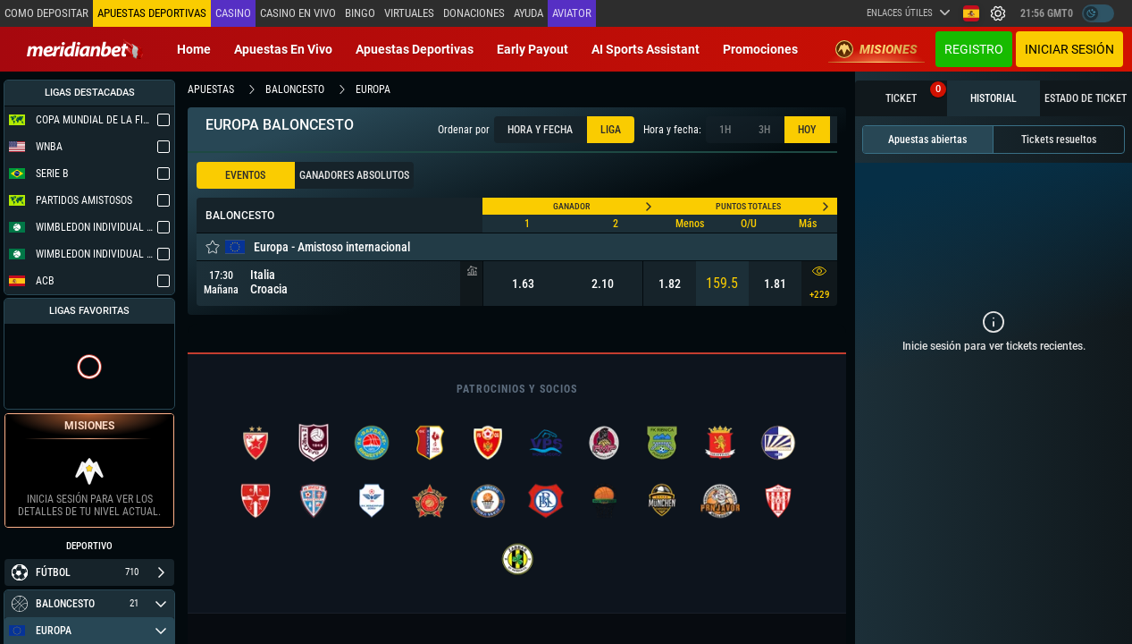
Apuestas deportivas (415, 49)
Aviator (571, 13)
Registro (973, 49)
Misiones (876, 49)
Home (194, 49)
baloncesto (294, 89)
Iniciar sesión (1069, 49)
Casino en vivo (298, 13)
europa (373, 89)
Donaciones (474, 13)
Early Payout (532, 49)
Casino (233, 13)
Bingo (360, 13)
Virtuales (409, 13)
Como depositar (46, 13)
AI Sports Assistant (645, 49)
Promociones (760, 49)
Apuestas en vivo (283, 49)
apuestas (211, 89)
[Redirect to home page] (85, 49)
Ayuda (528, 13)
